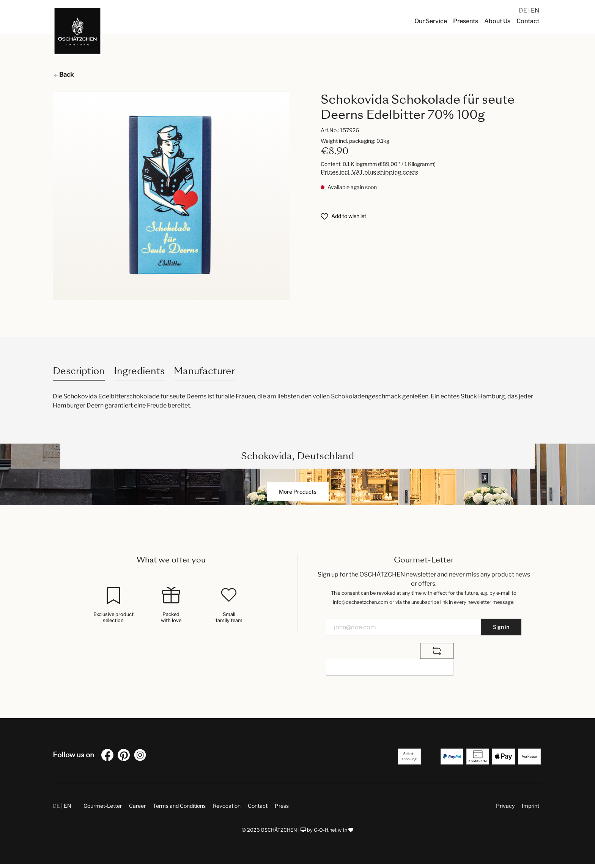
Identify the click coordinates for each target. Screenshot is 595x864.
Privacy (505, 805)
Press (282, 805)
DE (523, 10)
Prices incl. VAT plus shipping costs (369, 172)
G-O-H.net (325, 830)
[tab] (79, 371)
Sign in (501, 627)
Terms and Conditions (179, 805)
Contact (258, 805)
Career (137, 805)
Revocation (227, 805)
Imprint (530, 805)
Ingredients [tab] (139, 371)
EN (535, 10)
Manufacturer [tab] (204, 371)
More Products (297, 491)
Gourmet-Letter (102, 805)
